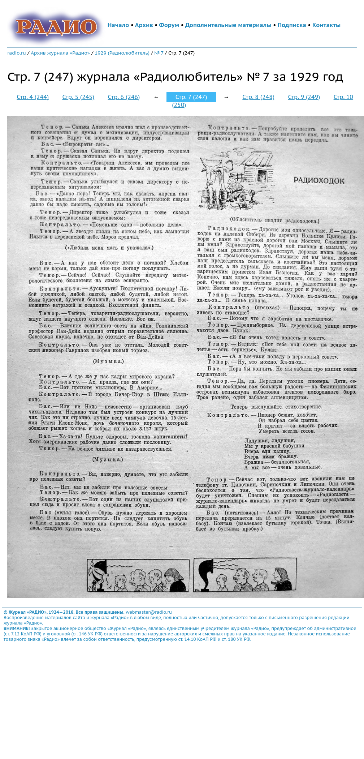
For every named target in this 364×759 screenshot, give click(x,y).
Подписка (292, 25)
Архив (144, 25)
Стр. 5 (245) (78, 97)
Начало (118, 25)
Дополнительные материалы (228, 25)
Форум (169, 25)
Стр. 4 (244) (33, 97)
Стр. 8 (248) (258, 97)
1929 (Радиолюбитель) (122, 53)
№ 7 (158, 53)
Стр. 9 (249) (304, 97)
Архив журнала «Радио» (60, 53)
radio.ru (16, 53)
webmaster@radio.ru (149, 612)
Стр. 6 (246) (124, 97)
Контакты (326, 25)
